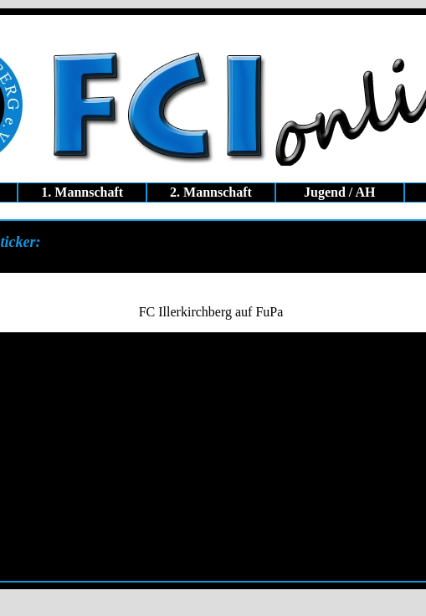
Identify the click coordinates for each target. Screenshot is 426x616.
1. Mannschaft (82, 192)
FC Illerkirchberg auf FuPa (211, 312)
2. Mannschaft (211, 192)
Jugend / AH (339, 192)
